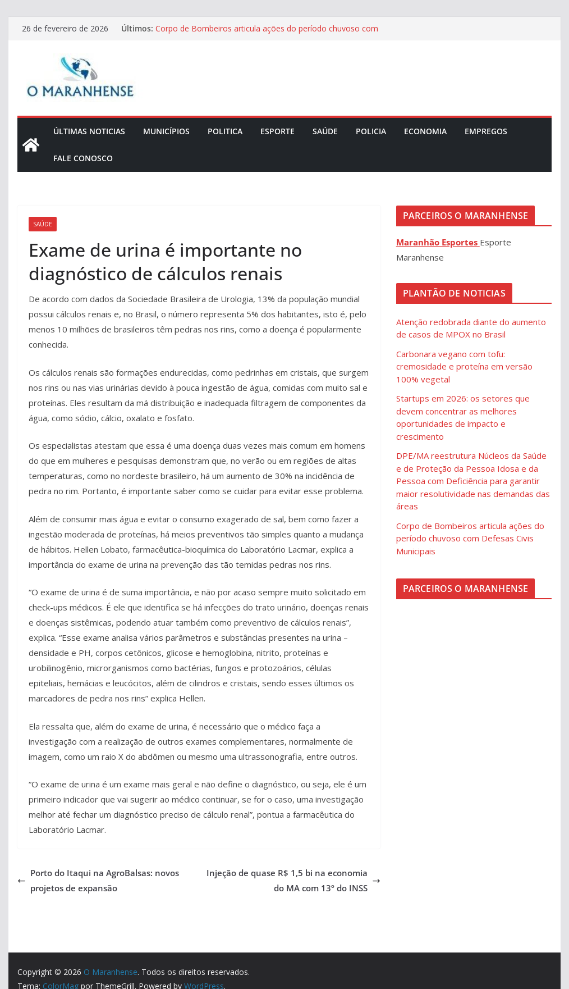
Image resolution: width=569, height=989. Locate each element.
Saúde (325, 131)
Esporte (277, 131)
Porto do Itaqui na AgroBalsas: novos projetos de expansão (98, 880)
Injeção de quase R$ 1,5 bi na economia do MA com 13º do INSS (293, 880)
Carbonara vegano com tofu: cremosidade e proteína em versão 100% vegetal (464, 366)
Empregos (486, 131)
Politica (225, 131)
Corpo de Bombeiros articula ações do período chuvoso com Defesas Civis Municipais (470, 538)
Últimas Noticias (89, 131)
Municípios (166, 131)
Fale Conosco (83, 158)
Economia (425, 131)
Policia (371, 131)
